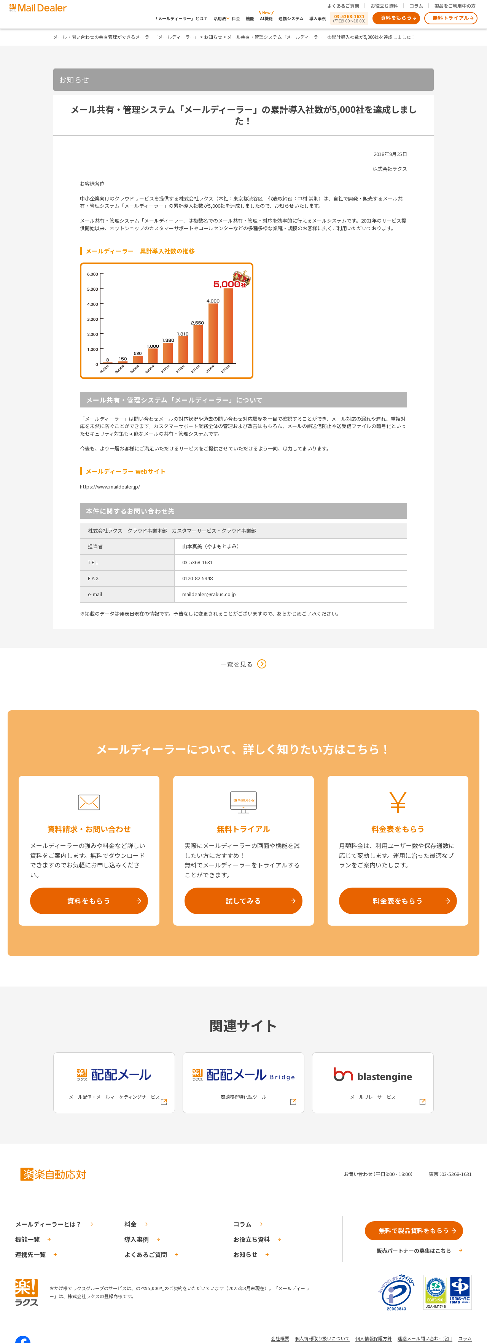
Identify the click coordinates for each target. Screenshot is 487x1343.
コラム (416, 5)
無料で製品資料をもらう (414, 1230)
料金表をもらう (398, 900)
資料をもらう (396, 17)
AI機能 (266, 18)
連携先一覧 (30, 1254)
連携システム (291, 18)
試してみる (243, 900)
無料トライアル (451, 17)
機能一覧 (27, 1239)
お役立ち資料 (384, 5)
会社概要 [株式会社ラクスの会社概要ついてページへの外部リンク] (280, 1338)
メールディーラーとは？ (48, 1223)
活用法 (219, 18)
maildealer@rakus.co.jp (209, 594)
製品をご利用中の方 (455, 5)
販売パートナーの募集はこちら (414, 1250)
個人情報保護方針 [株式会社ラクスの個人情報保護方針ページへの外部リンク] (373, 1338)
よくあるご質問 (343, 5)
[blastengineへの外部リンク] (373, 1082)
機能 (250, 18)
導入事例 (317, 18)
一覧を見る (237, 664)
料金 (236, 18)
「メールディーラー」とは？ (181, 18)
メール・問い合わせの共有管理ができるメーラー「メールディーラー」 (126, 36)
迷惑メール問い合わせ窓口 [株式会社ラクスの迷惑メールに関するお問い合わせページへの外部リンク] (425, 1338)
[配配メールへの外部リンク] (114, 1082)
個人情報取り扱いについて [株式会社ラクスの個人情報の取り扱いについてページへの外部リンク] (322, 1338)
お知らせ (213, 36)
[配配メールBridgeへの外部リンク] (243, 1082)
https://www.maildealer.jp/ (110, 486)
